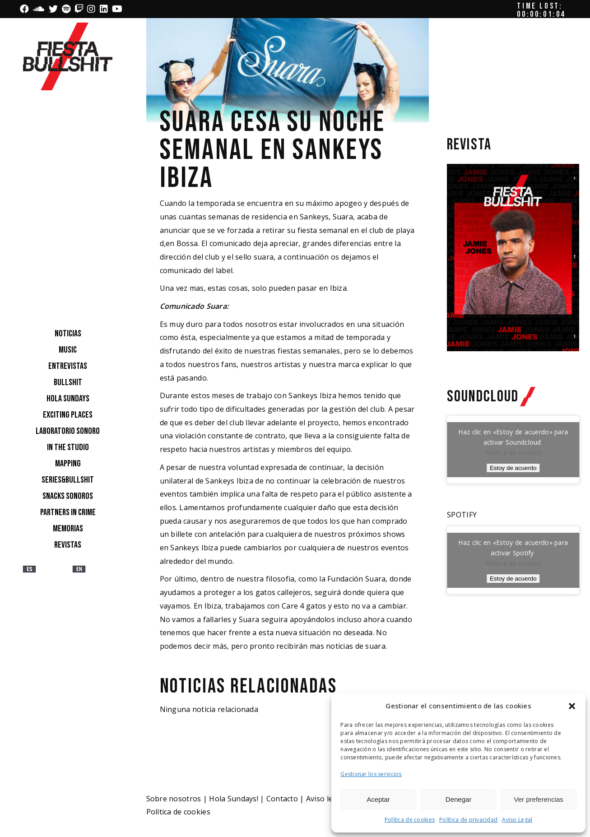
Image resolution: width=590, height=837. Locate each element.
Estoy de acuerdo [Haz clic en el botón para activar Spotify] (513, 578)
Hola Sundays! (233, 799)
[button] (571, 706)
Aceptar (378, 799)
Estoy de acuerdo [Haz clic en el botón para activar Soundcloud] (513, 468)
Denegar (459, 799)
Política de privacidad (468, 819)
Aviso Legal (517, 819)
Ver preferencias (538, 799)
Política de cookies (410, 819)
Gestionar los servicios (370, 774)
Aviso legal (325, 799)
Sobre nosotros (173, 799)
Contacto (282, 799)
